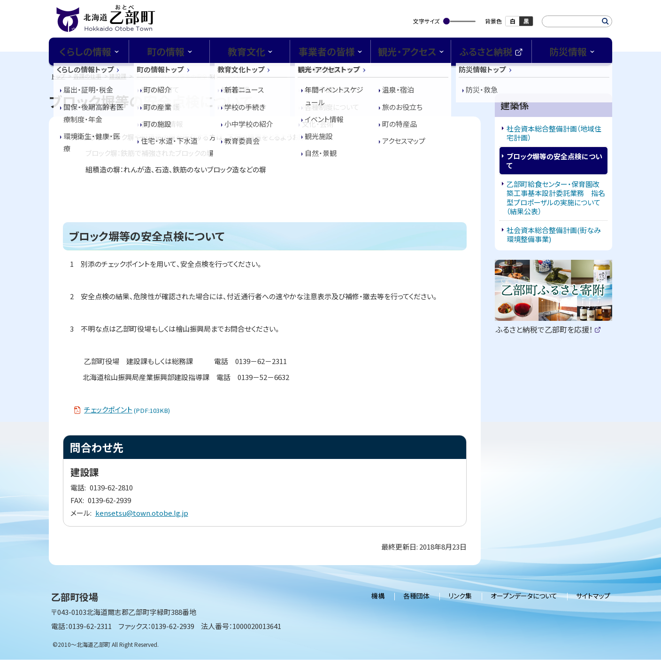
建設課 (117, 76)
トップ (58, 76)
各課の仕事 (87, 76)
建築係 (142, 76)
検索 (605, 21)
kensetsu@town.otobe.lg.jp (141, 513)
